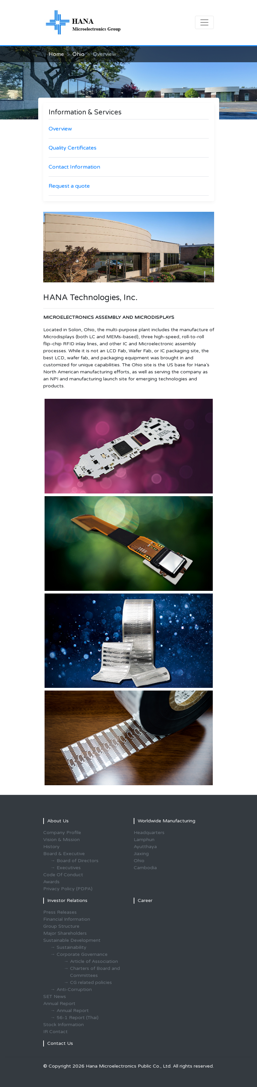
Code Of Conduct (63, 875)
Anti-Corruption (74, 989)
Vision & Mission (61, 839)
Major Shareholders (65, 933)
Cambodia (145, 868)
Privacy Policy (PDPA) (67, 889)
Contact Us (60, 1043)
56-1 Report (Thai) (78, 1017)
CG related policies (91, 982)
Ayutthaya (145, 846)
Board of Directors (78, 861)
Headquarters (149, 832)
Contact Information (74, 167)
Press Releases (60, 912)
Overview (60, 128)
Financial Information (66, 919)
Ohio (78, 54)
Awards (51, 882)
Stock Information (63, 1024)
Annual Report (73, 1010)
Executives (69, 868)
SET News (54, 996)
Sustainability (71, 947)
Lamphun (144, 839)
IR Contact (55, 1031)
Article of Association (94, 961)
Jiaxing (141, 853)
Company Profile (62, 832)
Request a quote (69, 186)
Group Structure (61, 926)
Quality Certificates (73, 148)
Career (145, 900)
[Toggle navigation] (204, 22)
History (51, 846)
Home (56, 54)
